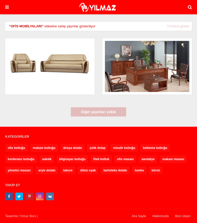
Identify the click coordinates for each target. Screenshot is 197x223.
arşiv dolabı (46, 170)
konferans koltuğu (21, 159)
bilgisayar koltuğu (72, 159)
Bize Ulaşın (183, 216)
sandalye (147, 159)
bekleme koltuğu (155, 148)
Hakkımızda (160, 216)
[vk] (50, 196)
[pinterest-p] (29, 196)
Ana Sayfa (139, 216)
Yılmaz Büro (27, 216)
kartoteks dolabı (115, 170)
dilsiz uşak (88, 170)
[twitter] (19, 196)
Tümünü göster (178, 26)
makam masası (173, 159)
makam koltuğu (44, 148)
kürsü (156, 170)
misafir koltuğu (124, 148)
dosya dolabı (72, 148)
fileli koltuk (101, 159)
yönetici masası (19, 170)
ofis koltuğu (16, 148)
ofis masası (125, 159)
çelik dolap (97, 148)
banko (139, 170)
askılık (47, 159)
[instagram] (40, 196)
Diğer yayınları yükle (98, 112)
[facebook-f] (9, 196)
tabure (68, 170)
